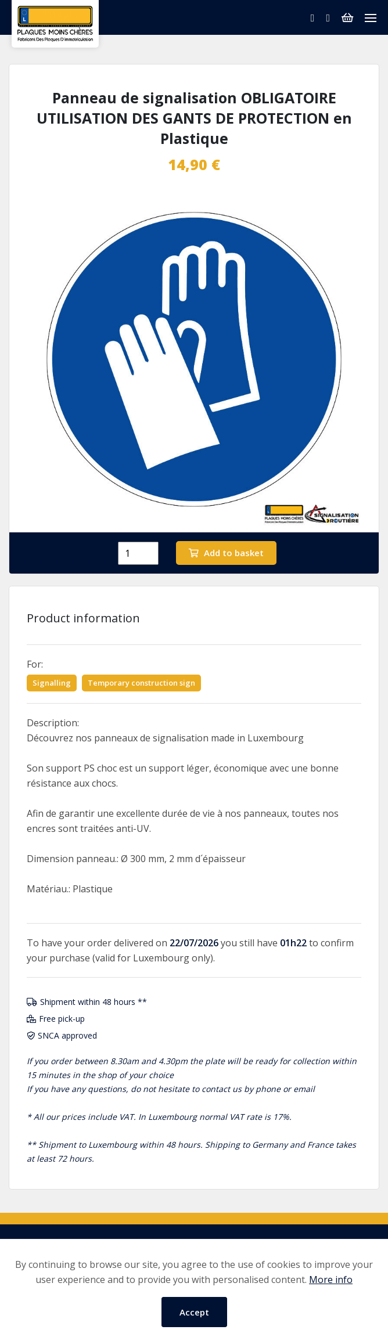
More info (331, 1279)
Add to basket (226, 552)
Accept (194, 1312)
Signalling (52, 682)
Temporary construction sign (141, 682)
